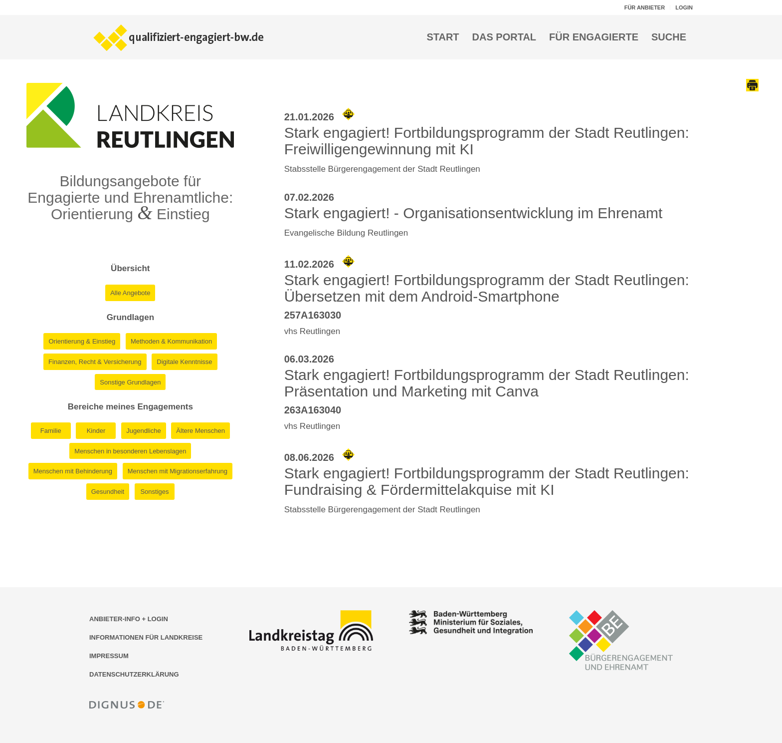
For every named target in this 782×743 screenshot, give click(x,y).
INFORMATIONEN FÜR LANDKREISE (145, 637)
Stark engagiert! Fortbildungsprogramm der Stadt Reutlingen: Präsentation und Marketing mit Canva (486, 383)
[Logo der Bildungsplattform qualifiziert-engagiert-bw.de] (179, 36)
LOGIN (684, 7)
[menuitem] (644, 7)
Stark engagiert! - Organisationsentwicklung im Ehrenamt (473, 213)
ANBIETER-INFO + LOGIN (128, 619)
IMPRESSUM (109, 656)
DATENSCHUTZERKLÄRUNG (134, 674)
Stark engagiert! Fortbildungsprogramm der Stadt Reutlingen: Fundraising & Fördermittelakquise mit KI (486, 481)
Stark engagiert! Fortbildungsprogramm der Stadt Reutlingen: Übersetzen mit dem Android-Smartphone (486, 288)
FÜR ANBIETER (644, 7)
